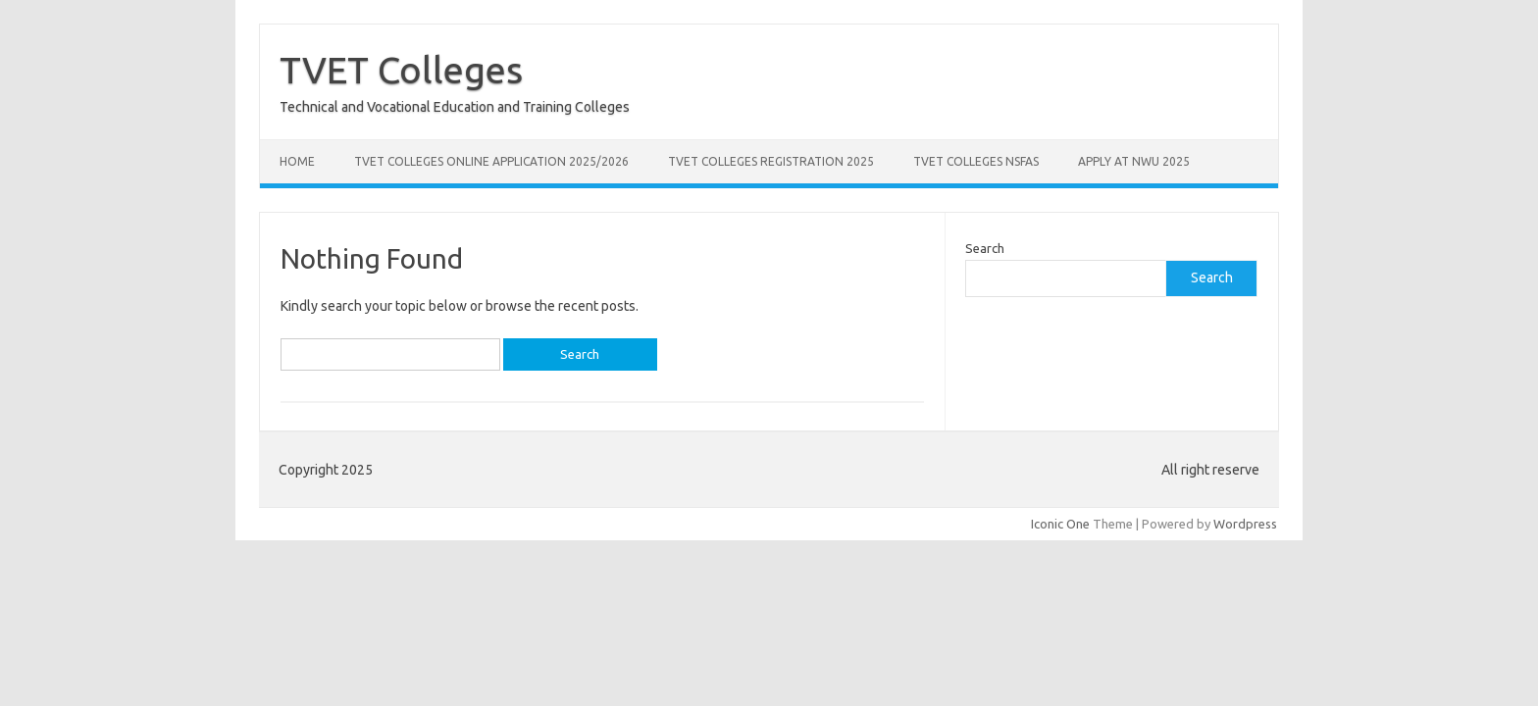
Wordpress (1245, 523)
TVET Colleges (401, 69)
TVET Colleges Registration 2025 (771, 161)
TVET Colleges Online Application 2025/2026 (491, 161)
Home (297, 161)
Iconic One (1060, 523)
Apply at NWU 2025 (1134, 161)
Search (984, 248)
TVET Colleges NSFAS (976, 161)
